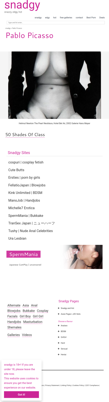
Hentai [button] (61, 354)
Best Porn (91, 17)
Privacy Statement (52, 385)
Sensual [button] (62, 348)
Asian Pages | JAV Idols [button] (69, 314)
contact (79, 17)
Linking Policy (66, 385)
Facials (12, 316)
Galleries (13, 335)
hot (54, 17)
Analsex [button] (62, 325)
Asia (26, 305)
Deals (102, 17)
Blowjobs (14, 311)
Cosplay (42, 311)
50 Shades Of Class (25, 134)
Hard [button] (61, 343)
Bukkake (29, 311)
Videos (27, 335)
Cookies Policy (78, 385)
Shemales (14, 327)
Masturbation (32, 322)
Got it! (21, 394)
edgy (47, 17)
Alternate (13, 305)
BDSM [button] (61, 331)
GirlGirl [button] (61, 337)
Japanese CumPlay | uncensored (25, 264)
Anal (34, 305)
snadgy (38, 17)
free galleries (66, 17)
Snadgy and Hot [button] (65, 308)
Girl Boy (25, 316)
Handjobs (14, 322)
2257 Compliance (92, 385)
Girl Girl (38, 316)
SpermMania (23, 254)
